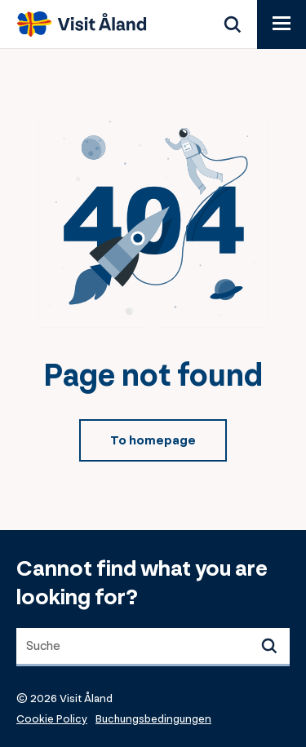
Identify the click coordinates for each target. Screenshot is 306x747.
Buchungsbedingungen (153, 719)
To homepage (153, 441)
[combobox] (153, 647)
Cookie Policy (51, 719)
